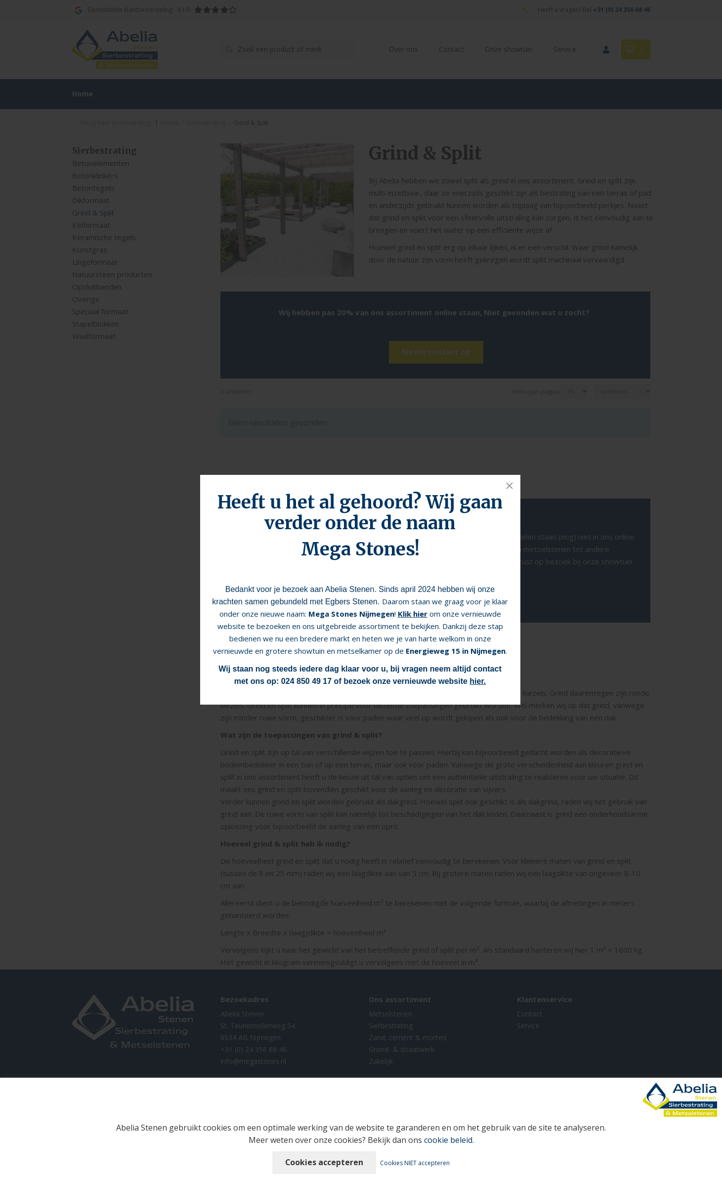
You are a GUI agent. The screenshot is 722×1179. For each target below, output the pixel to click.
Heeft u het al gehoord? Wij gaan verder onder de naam (360, 512)
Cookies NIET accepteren (415, 1163)
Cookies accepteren (324, 1162)
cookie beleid (448, 1140)
